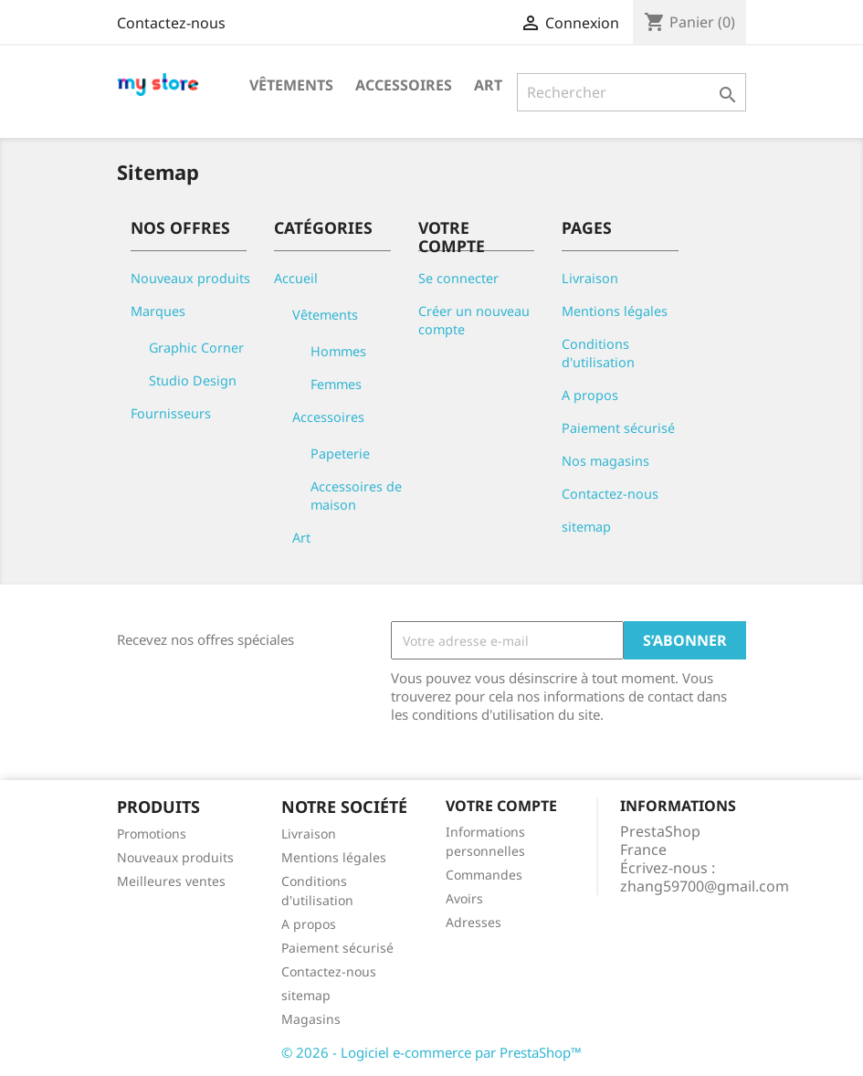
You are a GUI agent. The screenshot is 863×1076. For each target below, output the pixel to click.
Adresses (473, 922)
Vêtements (291, 85)
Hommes (338, 351)
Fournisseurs (171, 413)
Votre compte (501, 806)
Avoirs (464, 898)
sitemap (586, 526)
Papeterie (340, 453)
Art (488, 85)
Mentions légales (615, 311)
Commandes (484, 874)
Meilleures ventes (171, 881)
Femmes (336, 384)
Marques (158, 311)
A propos (590, 395)
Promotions (151, 833)
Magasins (311, 1019)
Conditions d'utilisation (598, 353)
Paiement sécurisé (618, 428)
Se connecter (458, 278)
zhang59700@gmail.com (704, 886)
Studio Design (193, 380)
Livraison (590, 278)
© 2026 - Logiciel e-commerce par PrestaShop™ (431, 1052)
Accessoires (403, 85)
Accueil (296, 278)
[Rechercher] (631, 92)
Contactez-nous (171, 23)
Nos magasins (605, 460)
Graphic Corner (196, 347)
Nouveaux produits (190, 278)
